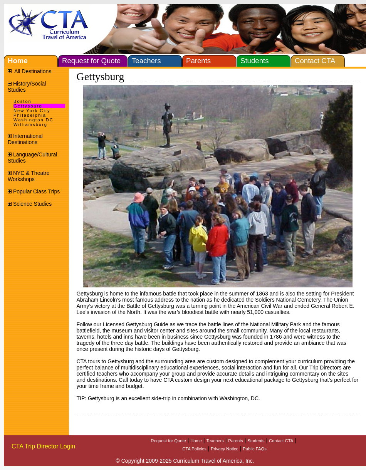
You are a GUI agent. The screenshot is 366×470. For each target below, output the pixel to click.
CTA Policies (194, 448)
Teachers (215, 440)
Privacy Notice (224, 448)
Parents (235, 440)
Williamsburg (30, 124)
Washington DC (33, 120)
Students (255, 440)
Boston (22, 101)
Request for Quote (168, 440)
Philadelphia (29, 115)
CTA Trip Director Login (43, 446)
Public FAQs (255, 448)
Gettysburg (27, 106)
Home (196, 440)
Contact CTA (281, 440)
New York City (31, 110)
